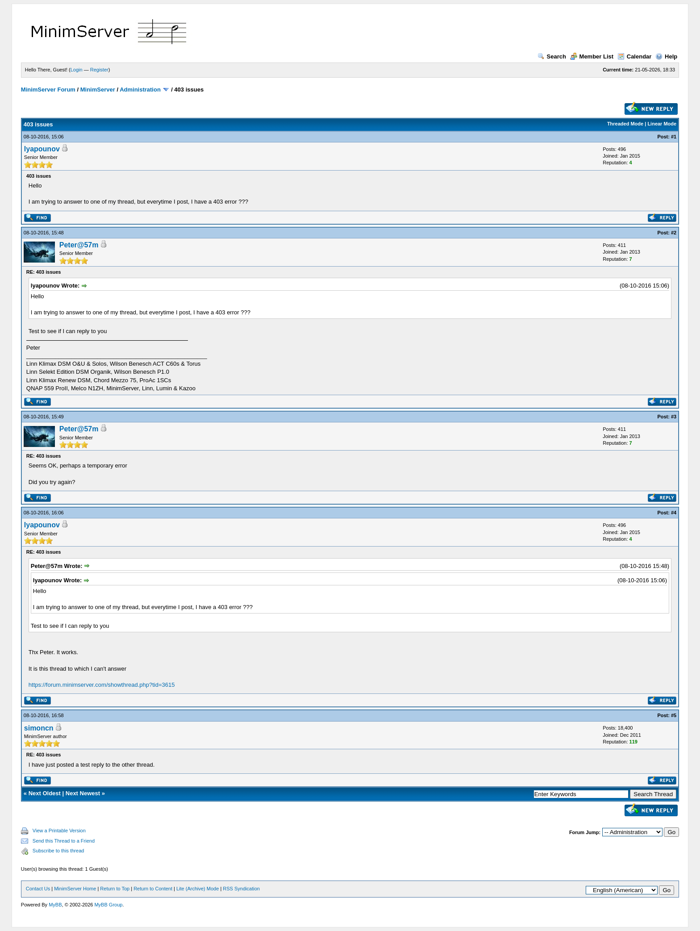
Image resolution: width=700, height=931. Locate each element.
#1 (673, 136)
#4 (673, 512)
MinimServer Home (75, 888)
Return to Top (114, 888)
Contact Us (38, 888)
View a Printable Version (59, 830)
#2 (673, 232)
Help (666, 56)
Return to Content (152, 888)
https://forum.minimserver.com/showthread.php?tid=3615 (102, 684)
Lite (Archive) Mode (197, 888)
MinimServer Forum (48, 89)
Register (99, 69)
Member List (592, 56)
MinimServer (97, 89)
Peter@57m (79, 245)
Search (552, 56)
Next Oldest (45, 793)
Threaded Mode (625, 123)
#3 (673, 416)
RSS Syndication (241, 888)
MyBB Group (108, 904)
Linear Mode (661, 123)
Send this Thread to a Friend (64, 840)
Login (77, 69)
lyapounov (42, 149)
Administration (140, 89)
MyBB (55, 904)
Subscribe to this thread (58, 850)
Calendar (634, 56)
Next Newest (83, 793)
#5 (673, 715)
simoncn (39, 728)
